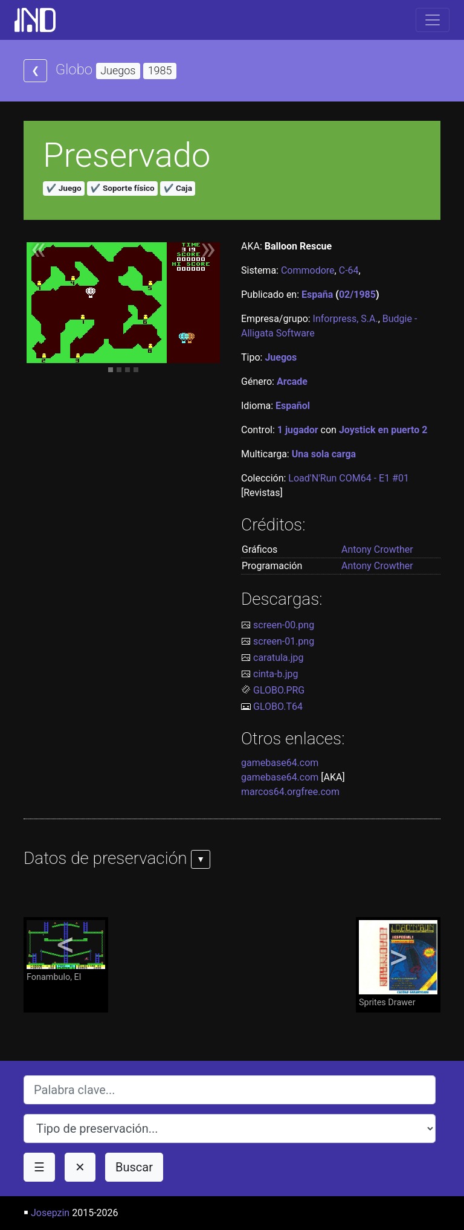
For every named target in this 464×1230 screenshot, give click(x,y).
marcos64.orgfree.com (290, 791)
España (317, 294)
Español (293, 405)
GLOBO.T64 (278, 706)
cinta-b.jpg (275, 674)
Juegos (281, 357)
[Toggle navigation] (433, 20)
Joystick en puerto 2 (383, 430)
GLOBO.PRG (278, 690)
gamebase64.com (279, 762)
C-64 (349, 270)
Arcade (292, 381)
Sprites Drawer (398, 964)
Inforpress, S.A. (345, 318)
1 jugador (297, 430)
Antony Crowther (377, 549)
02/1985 (357, 294)
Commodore (308, 270)
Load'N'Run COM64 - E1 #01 (348, 478)
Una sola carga (324, 454)
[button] (39, 254)
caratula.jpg (278, 657)
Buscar (134, 1167)
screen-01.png (283, 641)
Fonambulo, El (66, 951)
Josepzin (50, 1213)
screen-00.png (283, 625)
